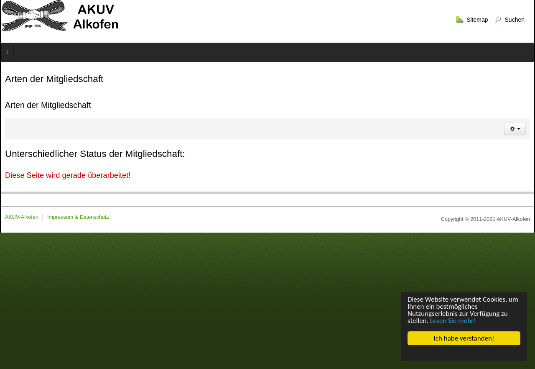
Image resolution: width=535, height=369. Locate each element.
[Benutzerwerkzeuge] (515, 129)
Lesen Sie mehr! (453, 320)
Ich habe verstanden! (463, 338)
